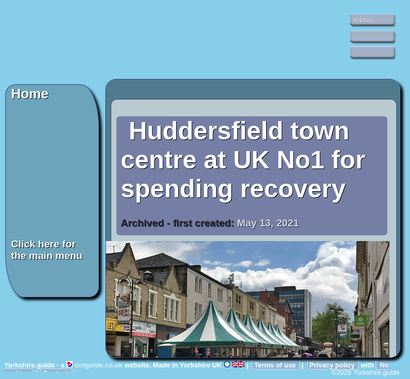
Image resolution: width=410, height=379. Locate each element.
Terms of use (275, 365)
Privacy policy (333, 365)
